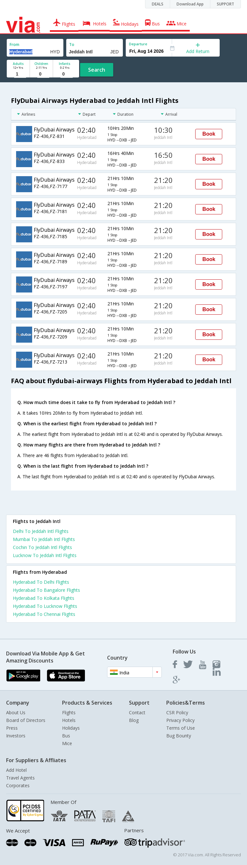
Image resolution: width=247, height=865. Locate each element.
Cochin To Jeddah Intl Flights (42, 547)
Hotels (69, 720)
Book (208, 134)
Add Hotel (16, 770)
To (71, 44)
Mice (67, 743)
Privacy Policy (180, 720)
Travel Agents (20, 778)
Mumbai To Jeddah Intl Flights (44, 539)
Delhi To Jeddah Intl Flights (41, 531)
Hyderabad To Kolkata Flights (43, 598)
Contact (137, 712)
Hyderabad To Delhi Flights (41, 582)
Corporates (18, 785)
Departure (138, 43)
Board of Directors (25, 720)
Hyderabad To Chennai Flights (44, 614)
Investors (15, 736)
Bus (66, 736)
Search (96, 69)
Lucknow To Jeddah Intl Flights (45, 555)
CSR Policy (177, 712)
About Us (15, 712)
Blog (134, 720)
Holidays (71, 728)
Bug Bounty (178, 736)
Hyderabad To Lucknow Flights (45, 606)
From (14, 44)
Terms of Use (180, 728)
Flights (69, 712)
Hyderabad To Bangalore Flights (46, 590)
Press (12, 728)
